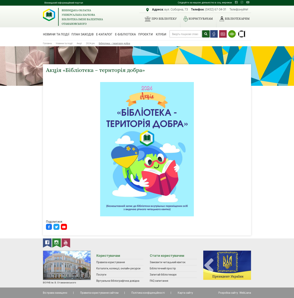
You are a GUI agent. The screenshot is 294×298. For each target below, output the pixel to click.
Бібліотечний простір (163, 268)
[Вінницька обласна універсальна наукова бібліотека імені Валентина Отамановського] (49, 15)
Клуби (161, 34)
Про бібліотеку (159, 19)
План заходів (82, 34)
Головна (47, 43)
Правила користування (110, 262)
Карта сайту (185, 292)
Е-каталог (104, 34)
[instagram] (242, 2)
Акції (79, 43)
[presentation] (208, 265)
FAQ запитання (159, 280)
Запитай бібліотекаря (163, 274)
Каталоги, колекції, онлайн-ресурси (118, 268)
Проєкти (145, 34)
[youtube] (248, 2)
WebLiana (245, 292)
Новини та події (56, 34)
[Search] (185, 34)
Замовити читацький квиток (167, 262)
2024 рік (90, 43)
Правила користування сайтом (99, 292)
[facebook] (236, 2)
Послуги (101, 274)
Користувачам (197, 19)
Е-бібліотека (125, 34)
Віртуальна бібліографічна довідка (117, 280)
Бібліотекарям (233, 18)
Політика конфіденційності (148, 292)
